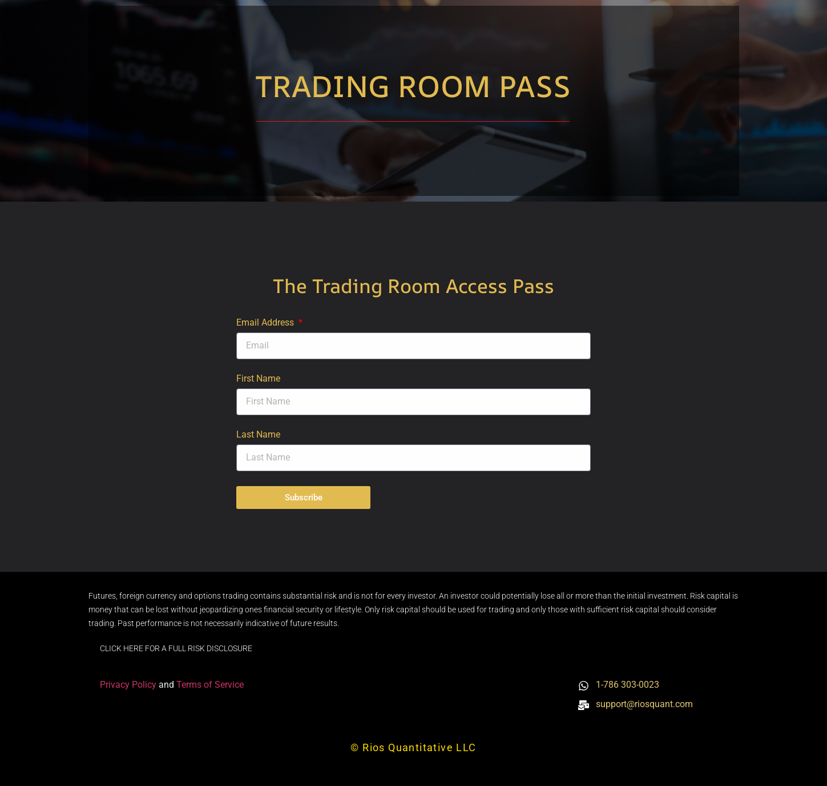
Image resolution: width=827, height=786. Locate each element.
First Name (258, 379)
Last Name (258, 435)
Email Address (266, 323)
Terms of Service (210, 684)
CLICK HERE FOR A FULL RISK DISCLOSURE (176, 648)
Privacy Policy (129, 684)
